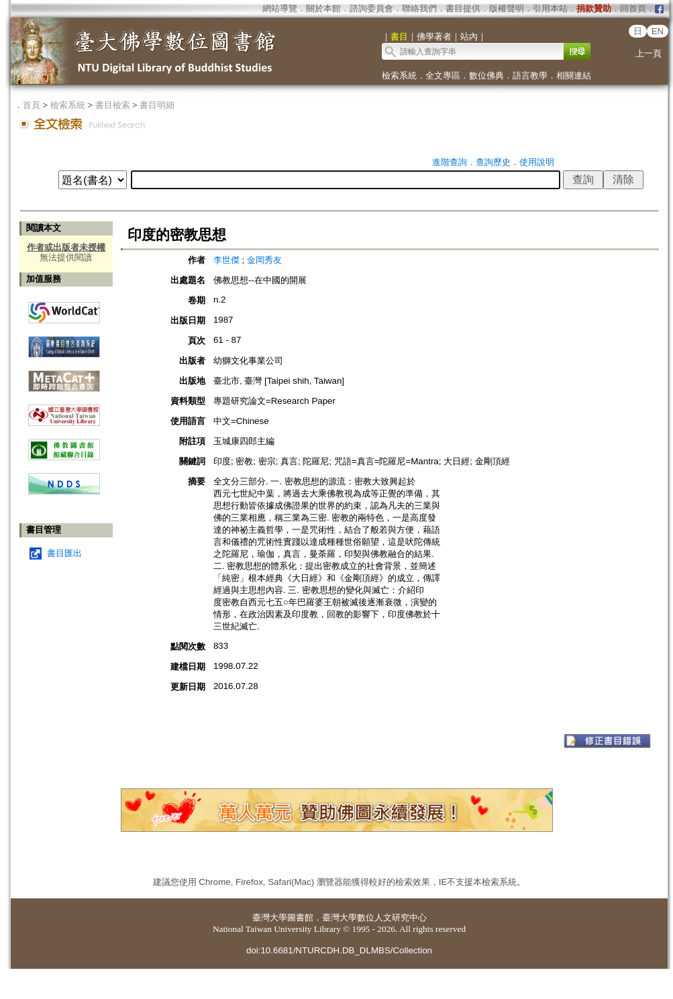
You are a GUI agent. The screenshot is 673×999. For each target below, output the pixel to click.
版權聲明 (506, 8)
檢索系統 (399, 75)
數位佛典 (486, 75)
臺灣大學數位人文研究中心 (374, 917)
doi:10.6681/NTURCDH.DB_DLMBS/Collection (339, 950)
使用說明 (536, 162)
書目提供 (463, 8)
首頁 (31, 105)
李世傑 (226, 260)
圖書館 (300, 917)
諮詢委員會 (371, 8)
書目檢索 (112, 105)
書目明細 (157, 105)
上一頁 (648, 53)
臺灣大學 (269, 917)
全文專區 (442, 75)
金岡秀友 (264, 260)
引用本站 (550, 8)
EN (658, 31)
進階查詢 (449, 162)
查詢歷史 (493, 162)
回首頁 (633, 8)
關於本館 (323, 8)
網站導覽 (279, 8)
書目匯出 (64, 553)
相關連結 (573, 75)
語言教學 (530, 75)
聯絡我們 (419, 8)
